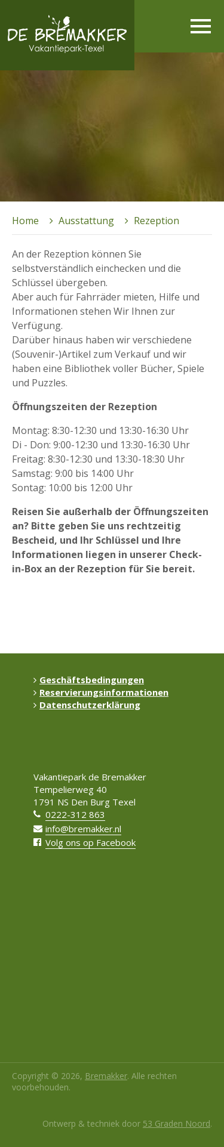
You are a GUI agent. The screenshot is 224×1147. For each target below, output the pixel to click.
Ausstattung (86, 220)
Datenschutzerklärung (86, 705)
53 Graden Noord (176, 1123)
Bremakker (106, 1075)
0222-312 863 (75, 814)
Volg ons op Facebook (90, 842)
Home (25, 220)
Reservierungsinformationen (100, 692)
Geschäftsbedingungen (88, 680)
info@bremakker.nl (83, 829)
